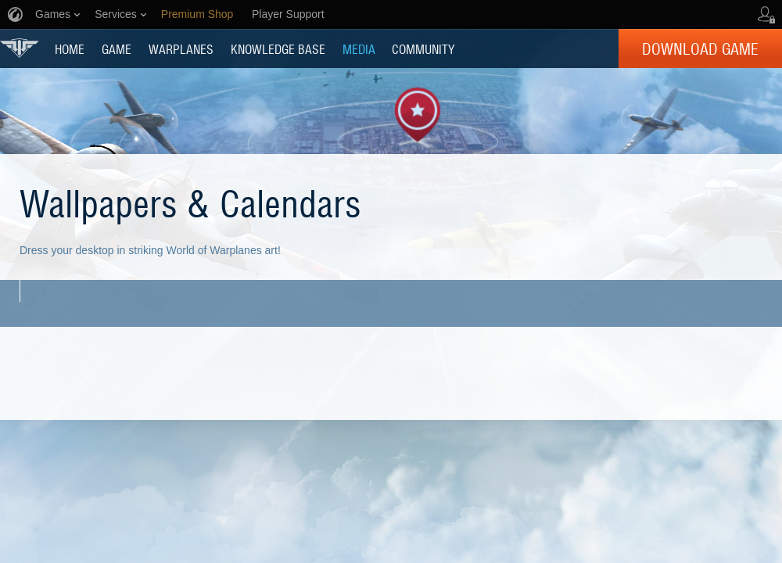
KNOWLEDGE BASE (278, 48)
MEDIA (359, 48)
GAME (116, 48)
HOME (69, 48)
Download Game (700, 48)
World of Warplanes (19, 48)
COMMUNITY (423, 48)
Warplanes (181, 48)
